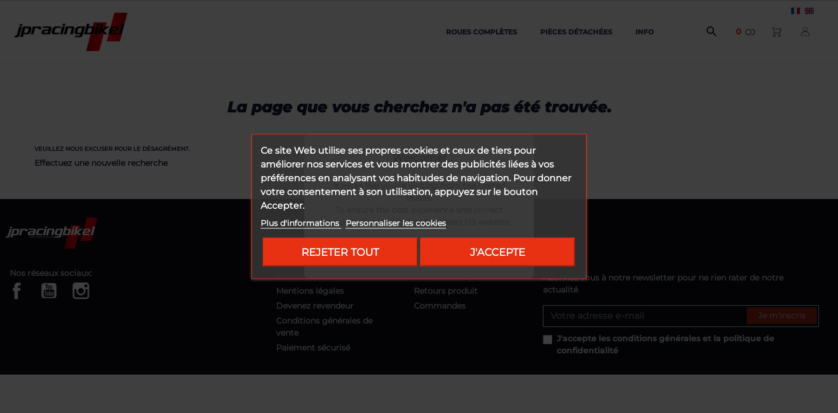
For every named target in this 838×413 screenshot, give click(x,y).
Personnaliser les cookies (396, 223)
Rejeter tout (340, 252)
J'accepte (497, 252)
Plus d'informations (301, 223)
